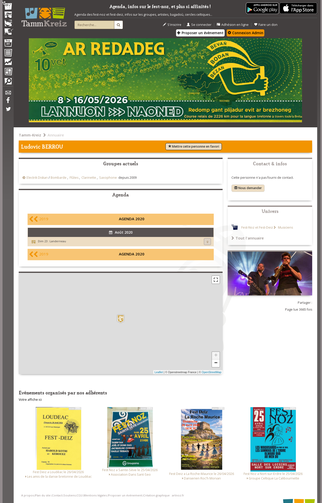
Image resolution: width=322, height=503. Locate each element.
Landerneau (58, 241)
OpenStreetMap (211, 372)
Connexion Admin (245, 32)
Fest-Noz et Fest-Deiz (257, 227)
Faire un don (265, 25)
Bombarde (59, 177)
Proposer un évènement (200, 32)
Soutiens (69, 495)
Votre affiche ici (30, 399)
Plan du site (43, 495)
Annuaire (56, 134)
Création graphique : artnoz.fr (163, 495)
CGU (80, 495)
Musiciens (285, 227)
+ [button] (216, 355)
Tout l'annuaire (247, 237)
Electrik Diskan (37, 177)
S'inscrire (172, 25)
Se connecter (199, 25)
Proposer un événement (125, 495)
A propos (27, 495)
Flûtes (74, 177)
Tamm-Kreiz (30, 134)
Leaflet (159, 372)
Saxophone (108, 177)
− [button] (216, 363)
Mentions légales (95, 495)
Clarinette (88, 177)
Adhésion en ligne (233, 25)
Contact (57, 495)
